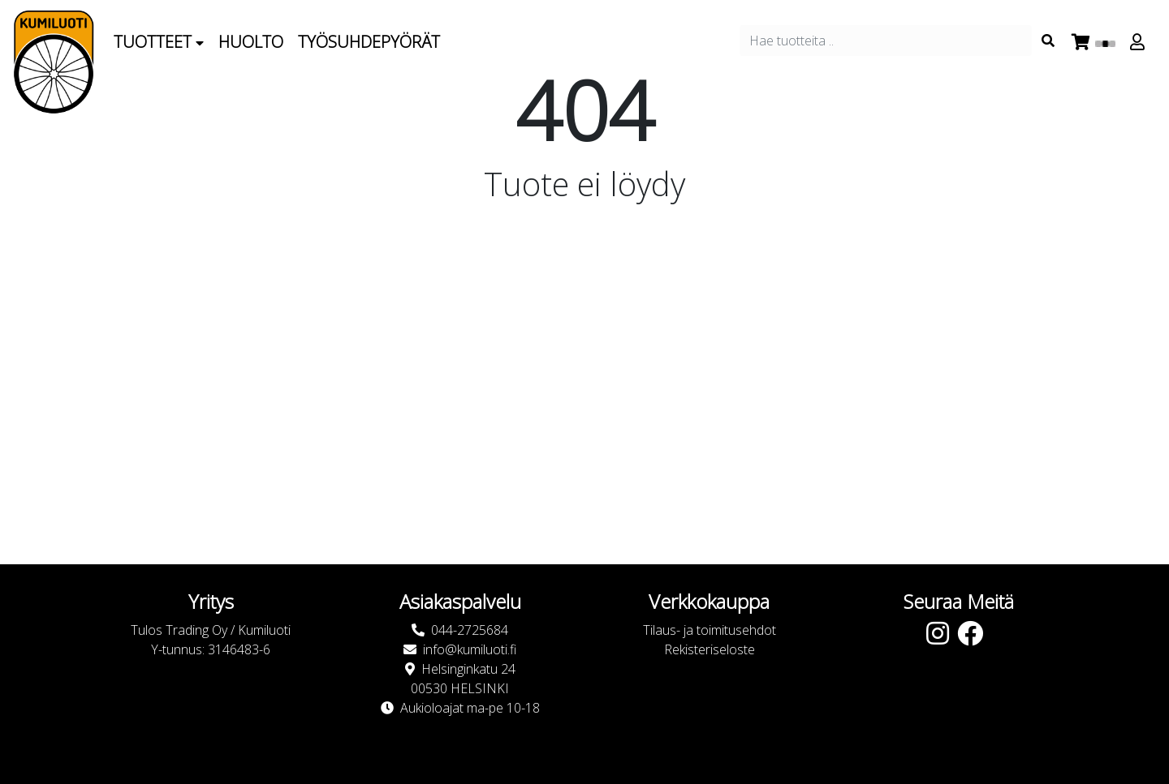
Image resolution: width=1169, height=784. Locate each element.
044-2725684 (469, 630)
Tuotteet (159, 42)
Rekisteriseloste (709, 649)
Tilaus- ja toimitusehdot (709, 630)
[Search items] (1048, 41)
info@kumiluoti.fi (469, 649)
